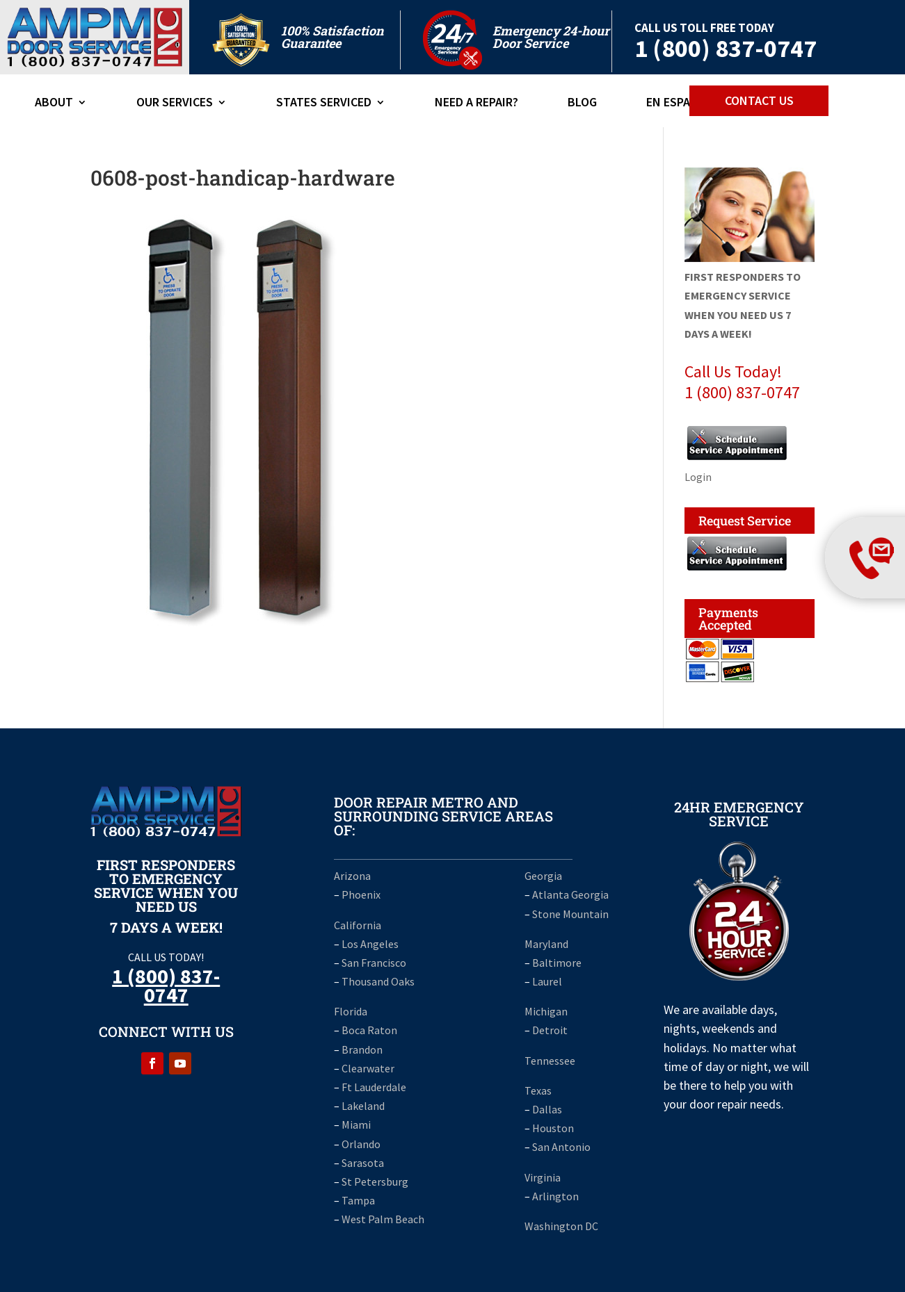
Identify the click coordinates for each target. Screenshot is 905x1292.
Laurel (547, 981)
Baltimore (557, 963)
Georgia (543, 876)
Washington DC (561, 1226)
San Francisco (374, 963)
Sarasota (363, 1163)
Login (698, 477)
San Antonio (561, 1147)
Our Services (174, 103)
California (357, 925)
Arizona (352, 876)
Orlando (361, 1144)
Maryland (546, 944)
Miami (356, 1124)
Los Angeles (370, 944)
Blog (582, 103)
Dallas (547, 1109)
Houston (553, 1128)
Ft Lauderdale (372, 1087)
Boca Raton (369, 1030)
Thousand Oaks (378, 981)
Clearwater (368, 1068)
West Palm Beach (383, 1219)
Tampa (358, 1200)
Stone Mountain (570, 914)
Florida (350, 1011)
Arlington (555, 1196)
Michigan (546, 1011)
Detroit (550, 1030)
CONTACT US (759, 100)
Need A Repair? (476, 103)
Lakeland (363, 1106)
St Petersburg (375, 1181)
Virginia (542, 1177)
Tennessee (549, 1061)
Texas (538, 1090)
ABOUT (54, 103)
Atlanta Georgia (570, 894)
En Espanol (679, 103)
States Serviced (323, 103)
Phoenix (361, 894)
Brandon (362, 1049)
